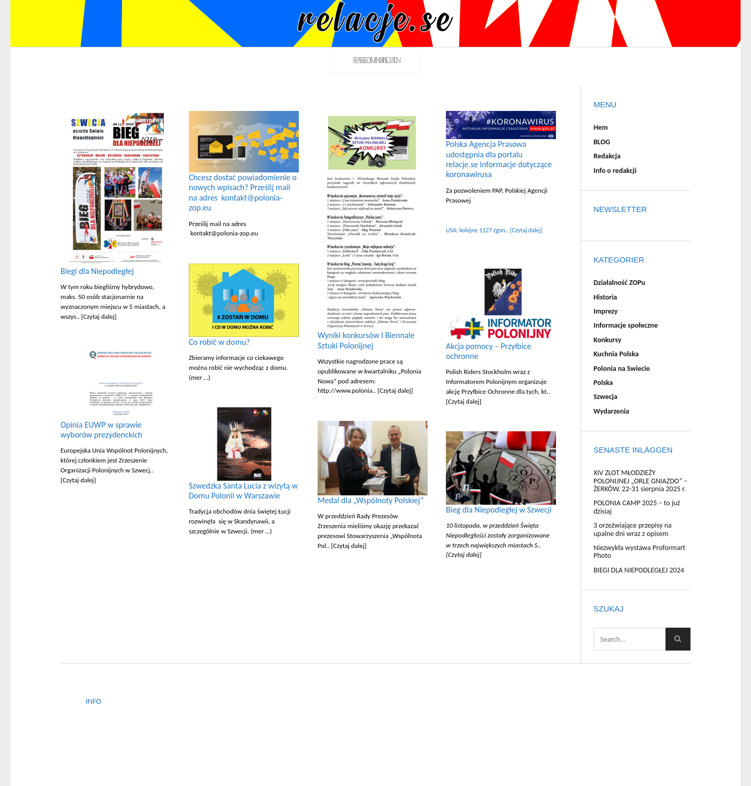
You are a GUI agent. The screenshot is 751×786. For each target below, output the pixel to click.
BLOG (601, 142)
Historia (605, 297)
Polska (603, 382)
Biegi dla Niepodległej (97, 271)
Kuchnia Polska (616, 354)
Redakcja (607, 156)
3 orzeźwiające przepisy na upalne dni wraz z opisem (632, 529)
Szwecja (605, 396)
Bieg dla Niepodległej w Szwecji (499, 510)
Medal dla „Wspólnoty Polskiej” (370, 500)
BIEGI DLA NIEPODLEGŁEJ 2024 (638, 570)
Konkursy (607, 339)
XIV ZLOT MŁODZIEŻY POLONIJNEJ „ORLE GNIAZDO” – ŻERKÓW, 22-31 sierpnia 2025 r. (640, 480)
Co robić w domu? (219, 342)
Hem (600, 127)
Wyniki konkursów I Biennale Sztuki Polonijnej (366, 340)
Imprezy (605, 311)
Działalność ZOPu (619, 282)
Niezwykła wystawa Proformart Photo (639, 551)
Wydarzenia (611, 411)
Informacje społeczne (625, 325)
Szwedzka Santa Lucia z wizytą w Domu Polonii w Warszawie (243, 491)
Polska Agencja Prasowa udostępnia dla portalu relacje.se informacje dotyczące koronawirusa (499, 159)
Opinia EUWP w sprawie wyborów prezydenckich (101, 430)
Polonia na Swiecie (621, 368)
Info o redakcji (614, 170)
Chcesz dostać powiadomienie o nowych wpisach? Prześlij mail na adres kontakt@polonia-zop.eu (243, 192)
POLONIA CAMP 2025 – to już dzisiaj (636, 506)
